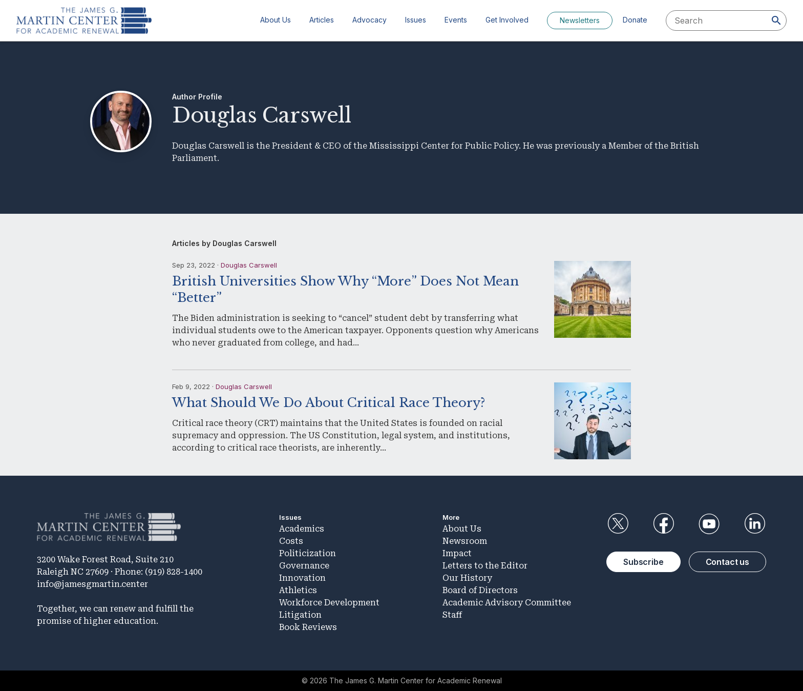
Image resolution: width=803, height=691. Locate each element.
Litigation (300, 615)
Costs (291, 541)
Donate (635, 19)
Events (456, 19)
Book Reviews (308, 627)
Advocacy (369, 19)
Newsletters (580, 20)
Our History (467, 578)
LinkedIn (755, 524)
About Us (275, 19)
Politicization (307, 553)
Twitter (617, 524)
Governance (304, 566)
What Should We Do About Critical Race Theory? (328, 402)
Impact (457, 553)
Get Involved (507, 19)
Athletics (298, 590)
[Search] (776, 20)
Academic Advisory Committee (506, 602)
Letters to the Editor (484, 566)
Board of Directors (480, 590)
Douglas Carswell (249, 265)
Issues (415, 19)
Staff (452, 615)
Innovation (302, 578)
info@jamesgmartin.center (92, 584)
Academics (301, 529)
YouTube (709, 524)
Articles (321, 19)
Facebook (663, 524)
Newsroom (464, 541)
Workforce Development (329, 602)
